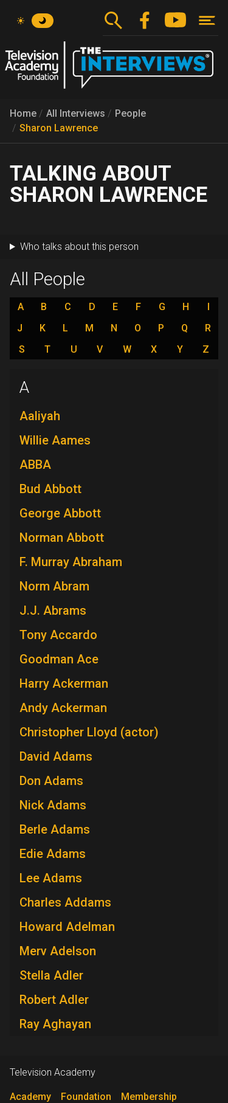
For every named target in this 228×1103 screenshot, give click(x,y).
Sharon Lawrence (58, 128)
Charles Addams (65, 902)
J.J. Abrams (52, 610)
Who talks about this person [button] (79, 246)
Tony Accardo (58, 635)
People (130, 113)
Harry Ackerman (63, 683)
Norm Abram (54, 586)
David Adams (55, 756)
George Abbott (60, 513)
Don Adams (51, 780)
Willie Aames (55, 440)
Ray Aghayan (55, 1024)
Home (23, 113)
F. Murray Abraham (70, 562)
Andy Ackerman (63, 707)
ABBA (35, 464)
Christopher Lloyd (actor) (89, 732)
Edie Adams (52, 853)
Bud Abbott (50, 489)
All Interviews (75, 113)
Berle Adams (54, 829)
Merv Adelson (57, 951)
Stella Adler (51, 975)
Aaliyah (39, 416)
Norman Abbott (61, 537)
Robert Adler (54, 999)
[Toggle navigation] (207, 20)
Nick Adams (52, 805)
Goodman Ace (58, 659)
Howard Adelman (67, 926)
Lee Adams (50, 878)
